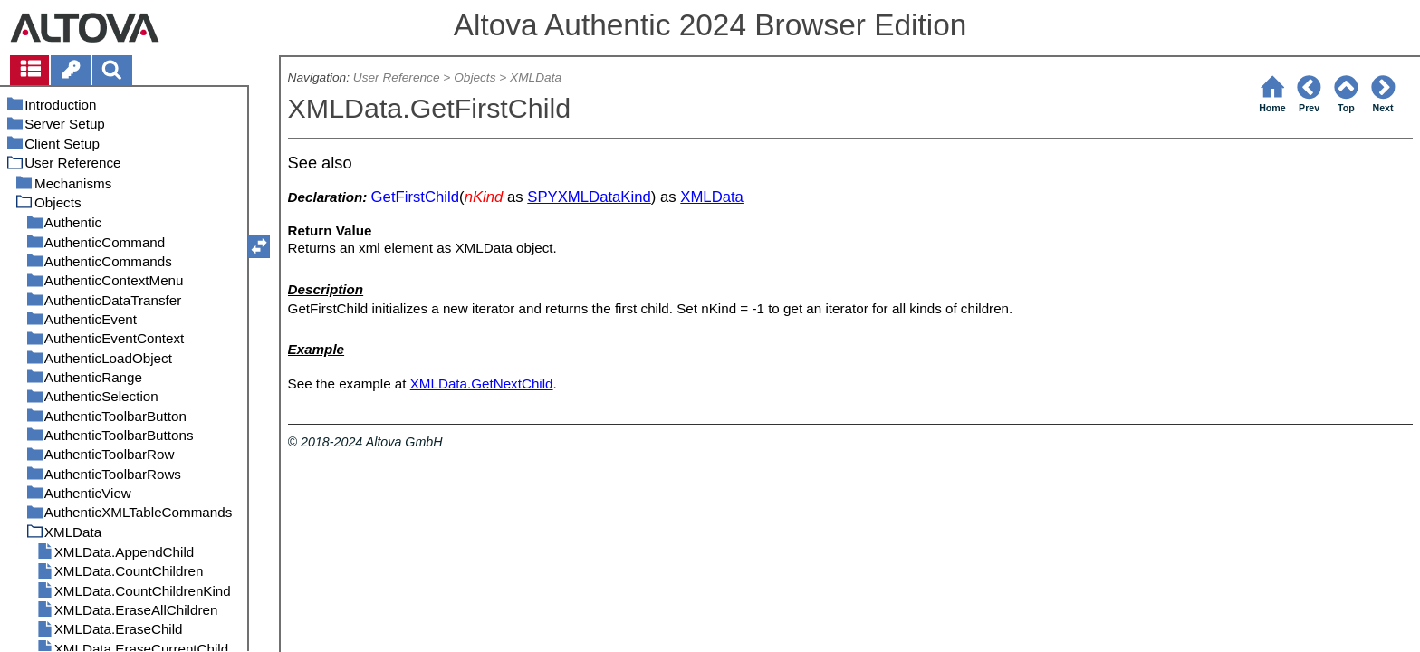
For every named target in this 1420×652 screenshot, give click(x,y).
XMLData (535, 77)
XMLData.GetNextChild (481, 383)
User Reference (396, 77)
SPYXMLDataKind (588, 197)
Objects (474, 77)
